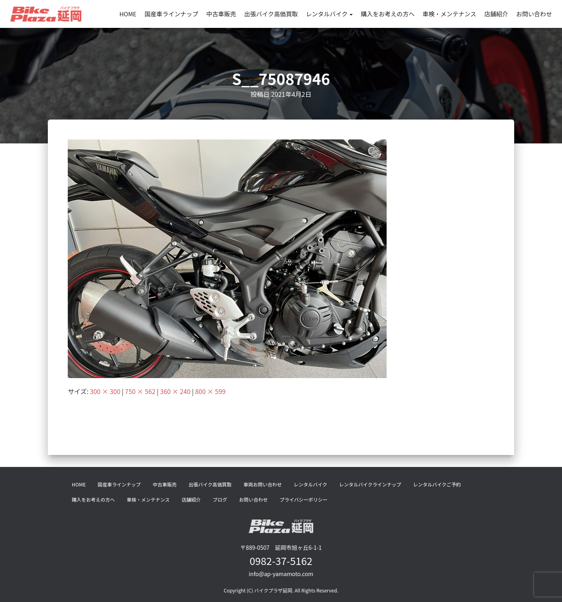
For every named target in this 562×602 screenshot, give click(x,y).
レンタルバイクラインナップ (370, 484)
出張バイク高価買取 (271, 14)
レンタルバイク (329, 14)
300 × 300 (105, 391)
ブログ (220, 499)
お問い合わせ (534, 14)
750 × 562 (140, 391)
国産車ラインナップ (171, 14)
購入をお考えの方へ (388, 14)
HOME (127, 14)
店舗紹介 (496, 14)
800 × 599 (210, 391)
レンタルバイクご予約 (437, 484)
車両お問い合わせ (263, 484)
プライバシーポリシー (304, 499)
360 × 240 (175, 391)
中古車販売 (221, 14)
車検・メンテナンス (449, 14)
